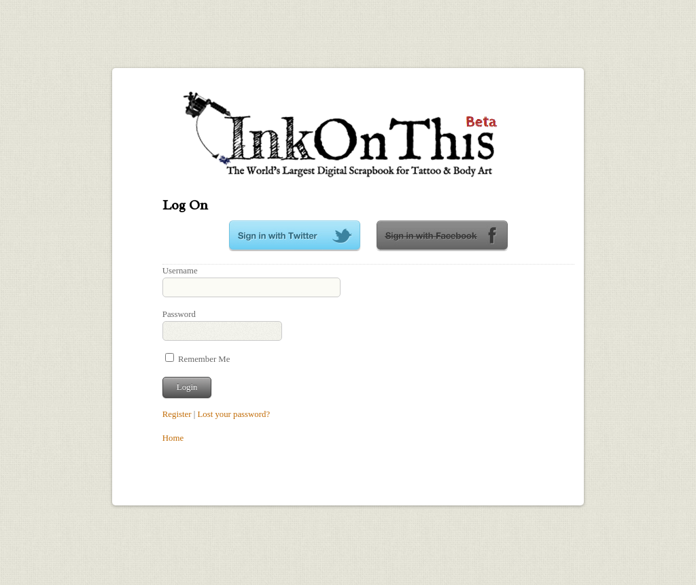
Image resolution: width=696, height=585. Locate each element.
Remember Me (197, 359)
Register (177, 414)
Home (173, 438)
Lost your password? (233, 414)
